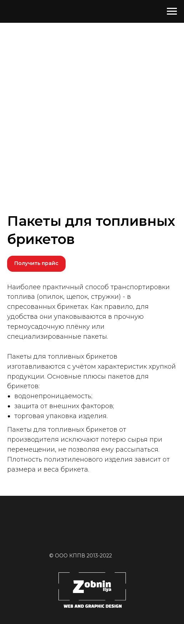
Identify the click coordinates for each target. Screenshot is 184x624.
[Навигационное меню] (172, 11)
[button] (36, 264)
